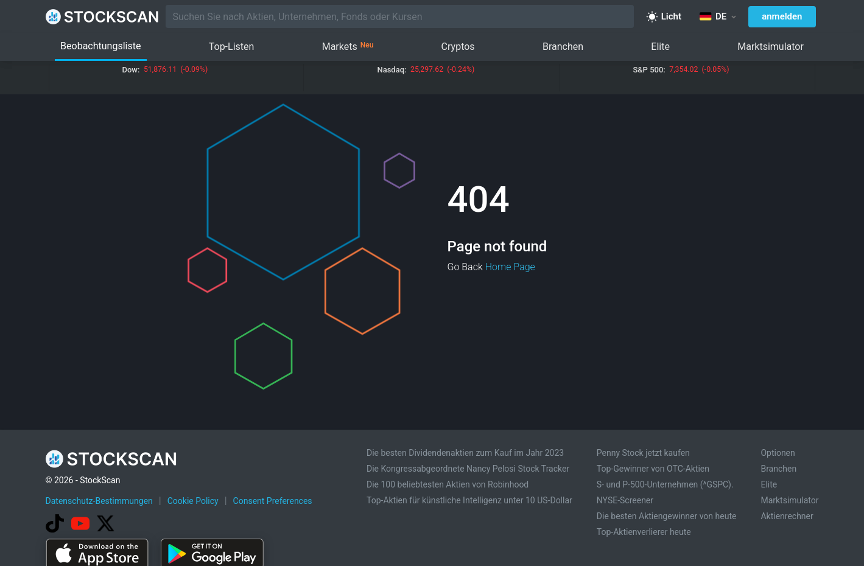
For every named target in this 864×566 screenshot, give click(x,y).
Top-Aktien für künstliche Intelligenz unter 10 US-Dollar (469, 500)
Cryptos (458, 46)
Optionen (777, 453)
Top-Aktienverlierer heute (644, 532)
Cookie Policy (193, 501)
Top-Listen (232, 46)
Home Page (510, 267)
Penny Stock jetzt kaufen (643, 453)
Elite (660, 46)
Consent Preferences (272, 501)
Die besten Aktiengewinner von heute (667, 516)
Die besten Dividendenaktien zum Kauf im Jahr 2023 (465, 453)
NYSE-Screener (625, 500)
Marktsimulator (770, 46)
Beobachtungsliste (100, 46)
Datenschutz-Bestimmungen (99, 501)
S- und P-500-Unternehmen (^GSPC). (665, 484)
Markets (348, 47)
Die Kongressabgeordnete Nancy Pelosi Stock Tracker (468, 468)
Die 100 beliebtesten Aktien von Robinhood (448, 484)
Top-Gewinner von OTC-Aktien (653, 468)
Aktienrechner (786, 516)
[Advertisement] (432, 531)
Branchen (563, 46)
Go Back (465, 267)
